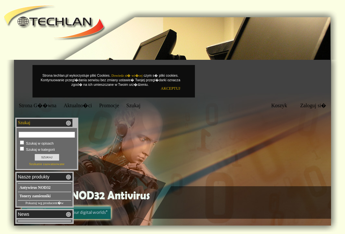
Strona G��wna (38, 105)
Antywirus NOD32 (35, 187)
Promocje (109, 105)
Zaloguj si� (313, 105)
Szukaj (133, 105)
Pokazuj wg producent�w (44, 203)
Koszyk (279, 105)
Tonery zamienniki (35, 196)
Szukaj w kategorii (40, 149)
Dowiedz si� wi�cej (127, 75)
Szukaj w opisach (40, 143)
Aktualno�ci (78, 105)
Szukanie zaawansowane (46, 164)
